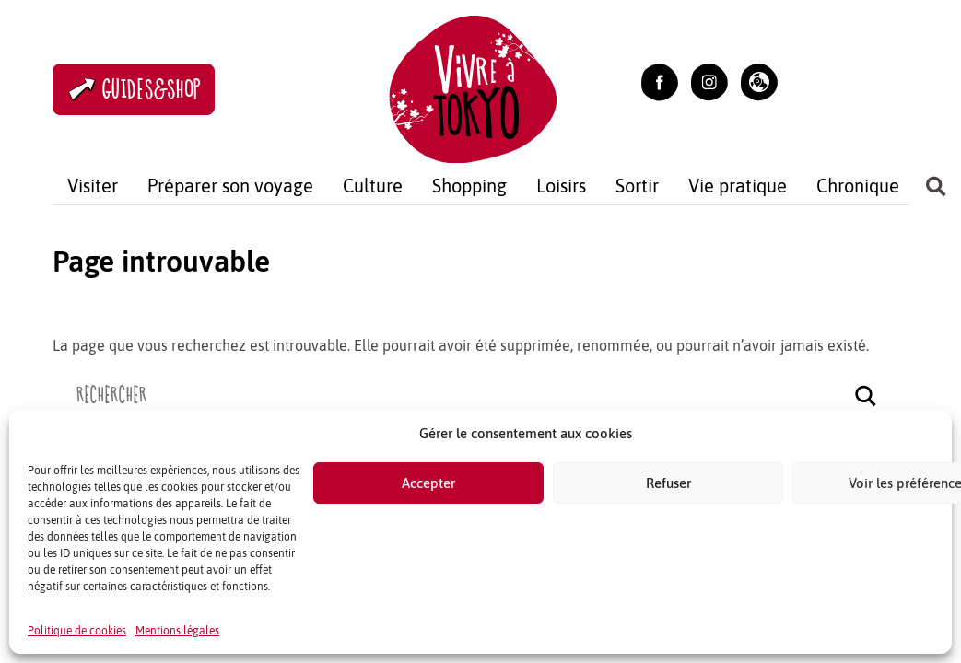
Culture (373, 185)
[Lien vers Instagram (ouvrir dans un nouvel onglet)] (709, 80)
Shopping (469, 185)
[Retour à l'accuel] (473, 87)
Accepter (428, 483)
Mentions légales (177, 630)
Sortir (637, 185)
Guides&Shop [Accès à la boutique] (133, 90)
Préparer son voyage (230, 185)
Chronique (857, 185)
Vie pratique (737, 185)
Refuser (668, 483)
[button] (759, 80)
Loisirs (561, 185)
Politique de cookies (77, 630)
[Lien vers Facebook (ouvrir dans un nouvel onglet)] (659, 80)
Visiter (92, 185)
